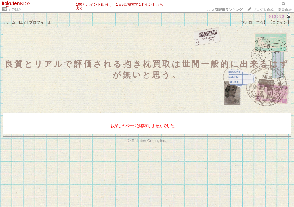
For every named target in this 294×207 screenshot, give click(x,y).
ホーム (10, 22)
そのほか (15, 9)
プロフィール (40, 22)
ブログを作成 (263, 10)
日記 (22, 22)
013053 (277, 16)
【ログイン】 (279, 22)
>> (225, 10)
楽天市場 (285, 10)
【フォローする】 (252, 22)
